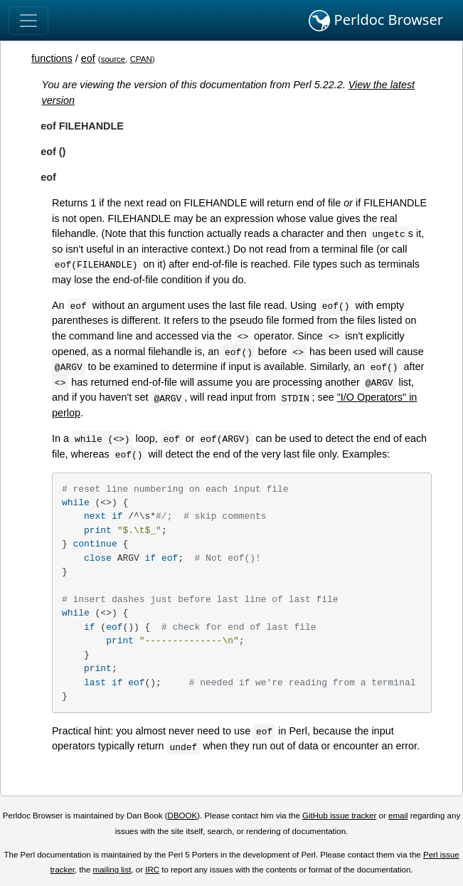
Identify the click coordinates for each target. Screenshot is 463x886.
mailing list (112, 869)
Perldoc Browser (376, 20)
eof (88, 58)
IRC (152, 869)
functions (52, 58)
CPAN (141, 59)
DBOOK (183, 815)
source (113, 59)
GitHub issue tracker (339, 815)
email (398, 815)
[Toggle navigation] (28, 20)
